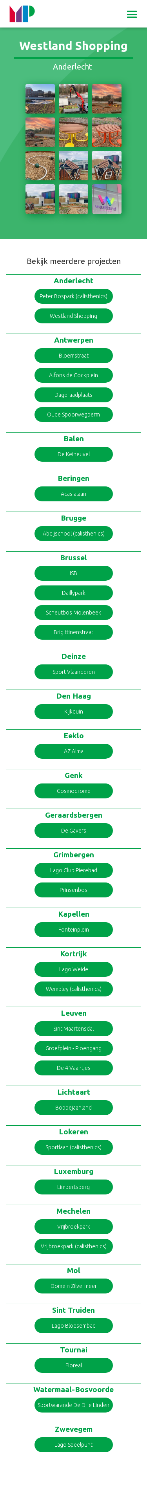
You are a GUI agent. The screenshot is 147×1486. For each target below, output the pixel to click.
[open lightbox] (40, 99)
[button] (132, 14)
